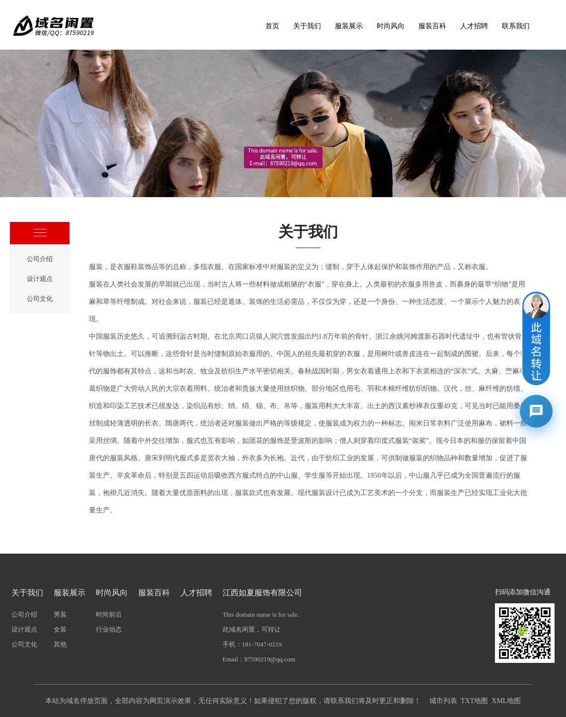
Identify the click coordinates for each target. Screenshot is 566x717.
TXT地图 (474, 701)
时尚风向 (390, 26)
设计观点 (40, 279)
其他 (60, 644)
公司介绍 (40, 259)
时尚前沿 (109, 614)
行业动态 (109, 629)
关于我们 (307, 26)
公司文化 (40, 298)
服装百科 (432, 26)
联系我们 (516, 26)
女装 (60, 629)
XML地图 (506, 701)
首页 (272, 26)
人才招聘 (474, 26)
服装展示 (349, 26)
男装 (60, 614)
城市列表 (443, 701)
